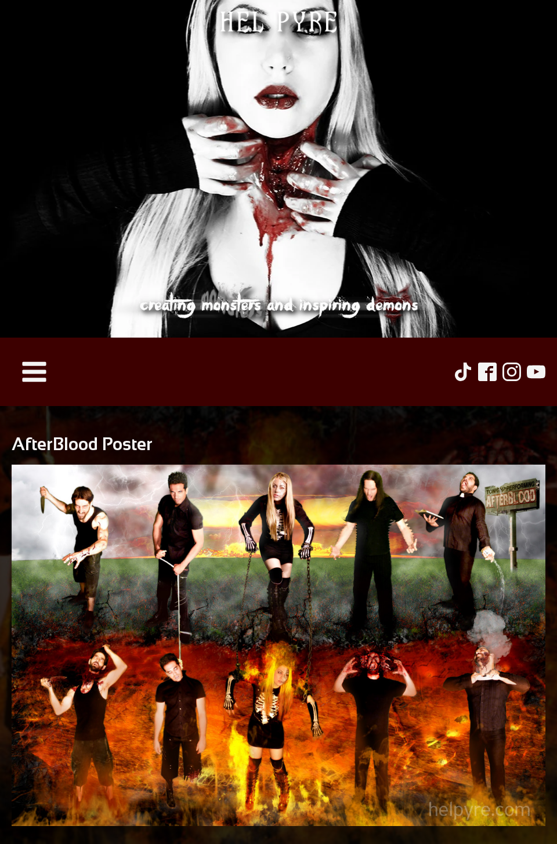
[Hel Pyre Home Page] (278, 169)
